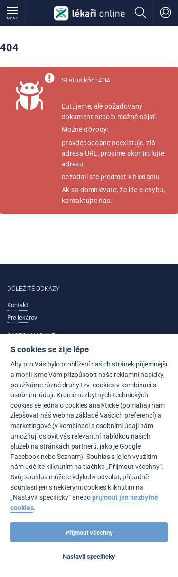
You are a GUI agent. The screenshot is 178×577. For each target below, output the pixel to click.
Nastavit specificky (89, 556)
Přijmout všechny (89, 532)
